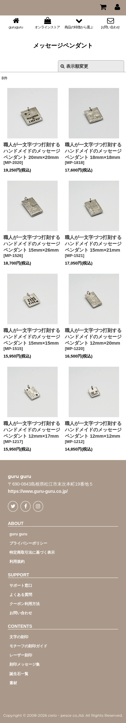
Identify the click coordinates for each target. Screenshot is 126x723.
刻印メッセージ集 (24, 664)
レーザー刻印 (20, 655)
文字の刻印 (18, 637)
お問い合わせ (20, 613)
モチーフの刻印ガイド (28, 646)
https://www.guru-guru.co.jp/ (38, 491)
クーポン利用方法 (24, 604)
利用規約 (17, 561)
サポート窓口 (20, 585)
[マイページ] (117, 7)
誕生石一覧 (18, 674)
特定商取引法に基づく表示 (32, 552)
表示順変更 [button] (74, 66)
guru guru (19, 476)
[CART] (102, 7)
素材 (13, 683)
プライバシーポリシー (28, 543)
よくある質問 (20, 594)
